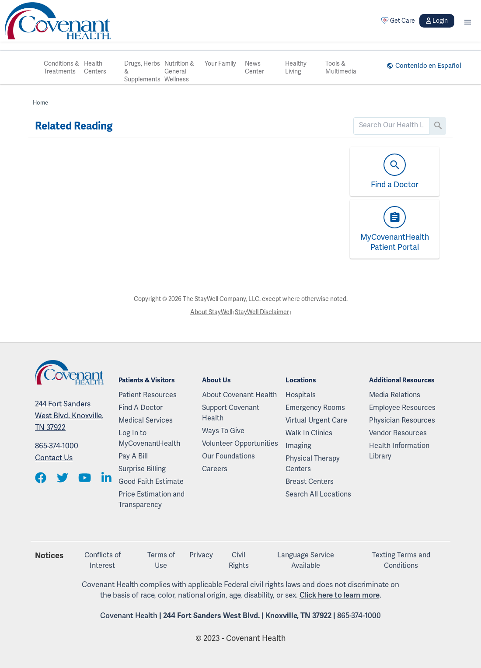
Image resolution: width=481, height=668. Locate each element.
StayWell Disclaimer (262, 312)
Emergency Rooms (315, 407)
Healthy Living (296, 67)
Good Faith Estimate (151, 481)
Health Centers (95, 67)
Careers (214, 468)
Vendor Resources (398, 432)
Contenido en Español (428, 65)
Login (437, 20)
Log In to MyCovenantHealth (149, 438)
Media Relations (394, 394)
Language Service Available (305, 560)
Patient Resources (148, 394)
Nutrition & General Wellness (179, 71)
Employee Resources (402, 407)
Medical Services (146, 420)
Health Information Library (399, 451)
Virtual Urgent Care (316, 420)
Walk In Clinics (309, 432)
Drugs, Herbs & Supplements (142, 71)
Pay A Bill (133, 456)
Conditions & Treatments (61, 67)
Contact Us (54, 457)
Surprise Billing (142, 468)
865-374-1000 (56, 446)
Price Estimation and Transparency (152, 499)
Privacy (201, 555)
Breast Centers (310, 481)
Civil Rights (239, 560)
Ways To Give (223, 430)
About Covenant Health (239, 394)
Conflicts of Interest (102, 560)
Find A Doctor (141, 407)
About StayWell (211, 312)
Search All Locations (318, 494)
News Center (254, 67)
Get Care (398, 20)
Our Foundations (228, 456)
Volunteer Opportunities (240, 443)
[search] (391, 125)
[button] (467, 21)
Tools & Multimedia (340, 67)
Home (40, 102)
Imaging (298, 445)
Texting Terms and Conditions (401, 560)
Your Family (220, 63)
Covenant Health (128, 615)
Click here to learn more (340, 595)
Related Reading (73, 126)
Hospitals (301, 394)
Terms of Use (161, 560)
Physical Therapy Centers (313, 463)
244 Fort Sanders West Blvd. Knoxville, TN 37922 (69, 415)
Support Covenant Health (230, 413)
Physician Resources (402, 420)
